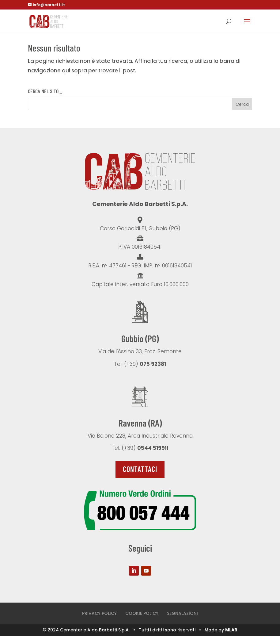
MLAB (231, 630)
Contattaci (140, 469)
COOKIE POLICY (141, 613)
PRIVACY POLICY (99, 613)
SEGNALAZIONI (182, 613)
